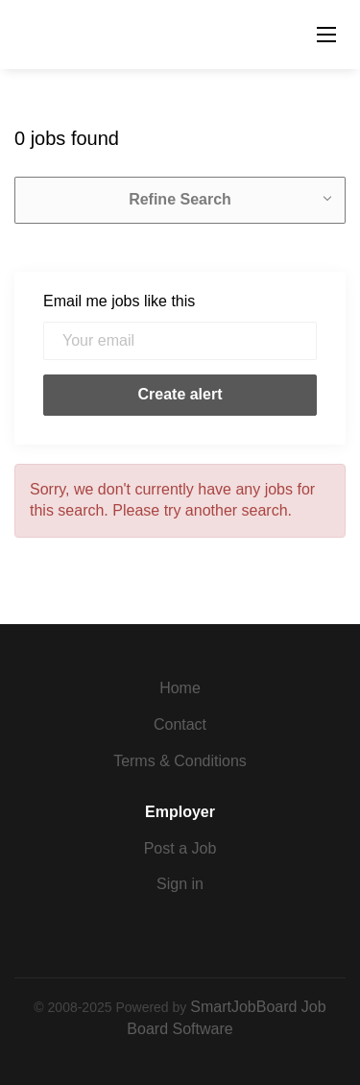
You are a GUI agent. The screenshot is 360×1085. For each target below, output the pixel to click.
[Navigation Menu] (326, 35)
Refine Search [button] (180, 199)
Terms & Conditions (180, 761)
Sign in (180, 884)
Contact (180, 724)
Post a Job (180, 848)
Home (180, 688)
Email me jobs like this (119, 301)
